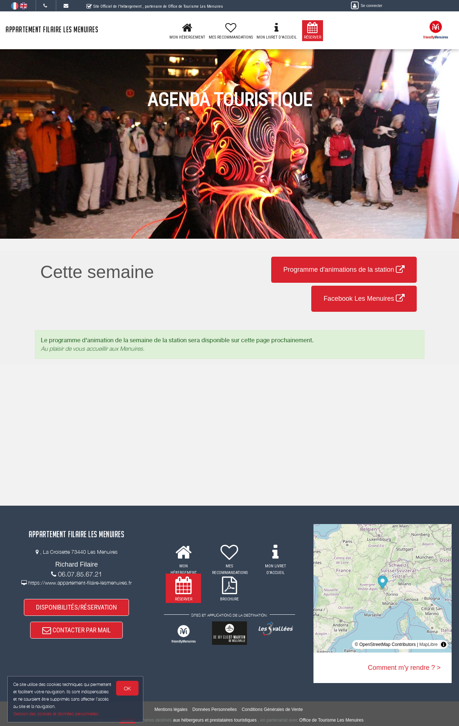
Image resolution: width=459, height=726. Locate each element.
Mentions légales (170, 709)
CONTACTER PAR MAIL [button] (76, 630)
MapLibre (428, 644)
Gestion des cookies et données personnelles (55, 713)
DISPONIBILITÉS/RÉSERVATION (76, 607)
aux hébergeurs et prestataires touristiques (215, 720)
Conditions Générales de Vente (272, 709)
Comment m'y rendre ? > (404, 667)
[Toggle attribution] (443, 644)
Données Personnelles (215, 709)
